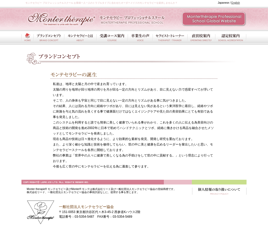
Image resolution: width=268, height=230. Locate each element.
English (235, 2)
